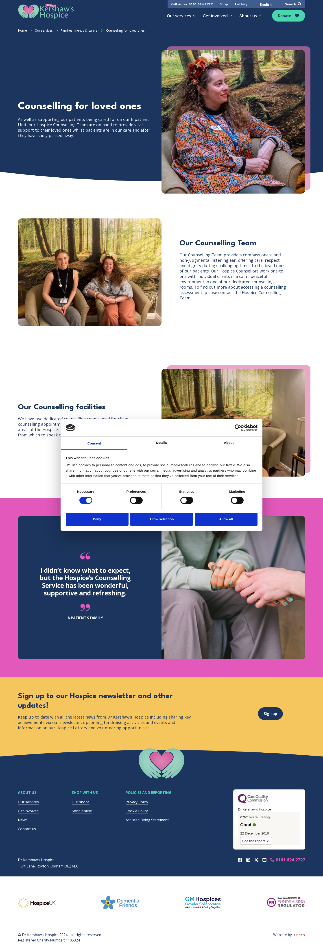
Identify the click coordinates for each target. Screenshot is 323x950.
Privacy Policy (137, 802)
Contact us (27, 828)
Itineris (299, 934)
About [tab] (229, 442)
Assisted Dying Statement (147, 819)
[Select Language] (266, 4)
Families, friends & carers (76, 30)
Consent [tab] (94, 443)
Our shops (80, 802)
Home (22, 30)
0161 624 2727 (201, 4)
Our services (181, 15)
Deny (97, 519)
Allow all (226, 519)
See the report (253, 841)
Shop (224, 4)
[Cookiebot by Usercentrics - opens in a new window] (238, 427)
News (22, 819)
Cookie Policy (137, 810)
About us (250, 15)
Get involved (217, 15)
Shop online (82, 810)
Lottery (241, 4)
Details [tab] (161, 442)
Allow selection (161, 519)
